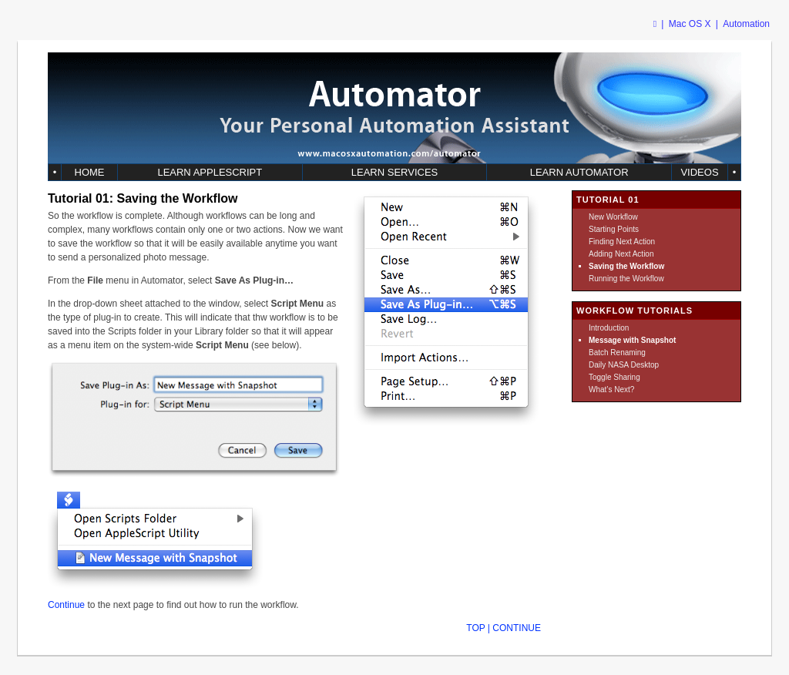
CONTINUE (516, 628)
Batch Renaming (617, 352)
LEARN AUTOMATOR (579, 172)
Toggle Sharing (614, 377)
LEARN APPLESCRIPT (209, 172)
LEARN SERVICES (394, 172)
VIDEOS (699, 172)
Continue (66, 604)
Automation (746, 23)
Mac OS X (690, 23)
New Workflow (613, 217)
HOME (90, 172)
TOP (475, 628)
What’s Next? (611, 389)
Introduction (609, 328)
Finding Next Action (622, 241)
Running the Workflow (626, 278)
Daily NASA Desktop (624, 365)
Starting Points (614, 229)
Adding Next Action (621, 254)
